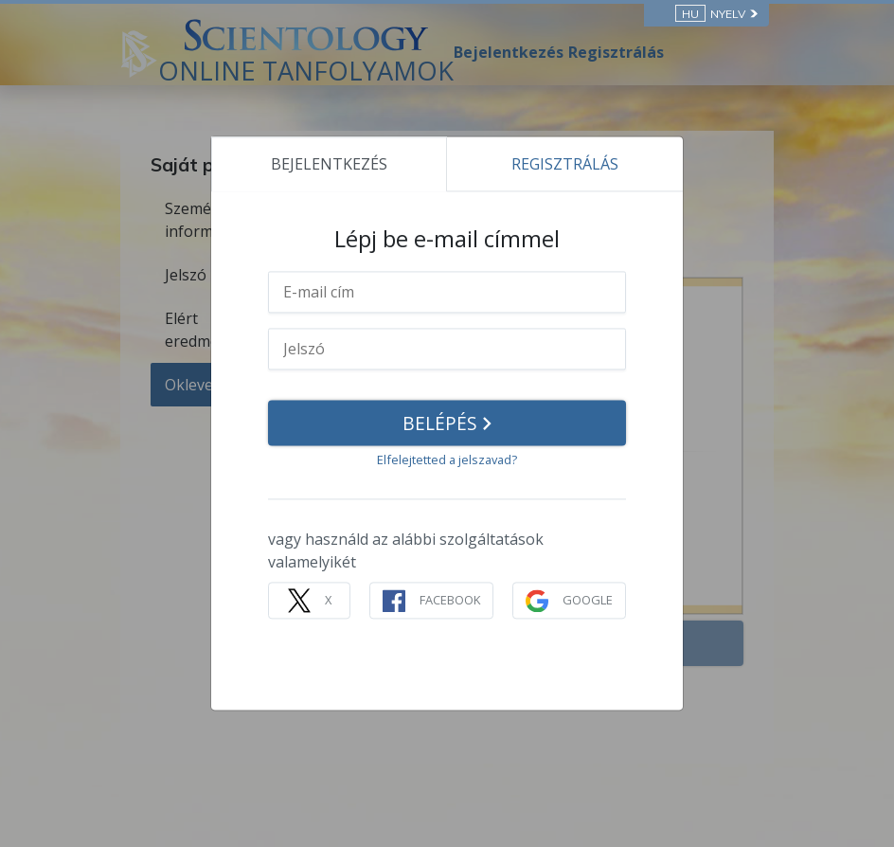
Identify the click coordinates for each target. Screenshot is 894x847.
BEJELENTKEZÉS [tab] (329, 163)
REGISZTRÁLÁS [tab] (564, 163)
